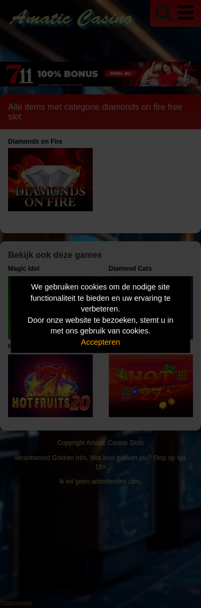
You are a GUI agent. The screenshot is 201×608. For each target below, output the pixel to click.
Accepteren (100, 342)
